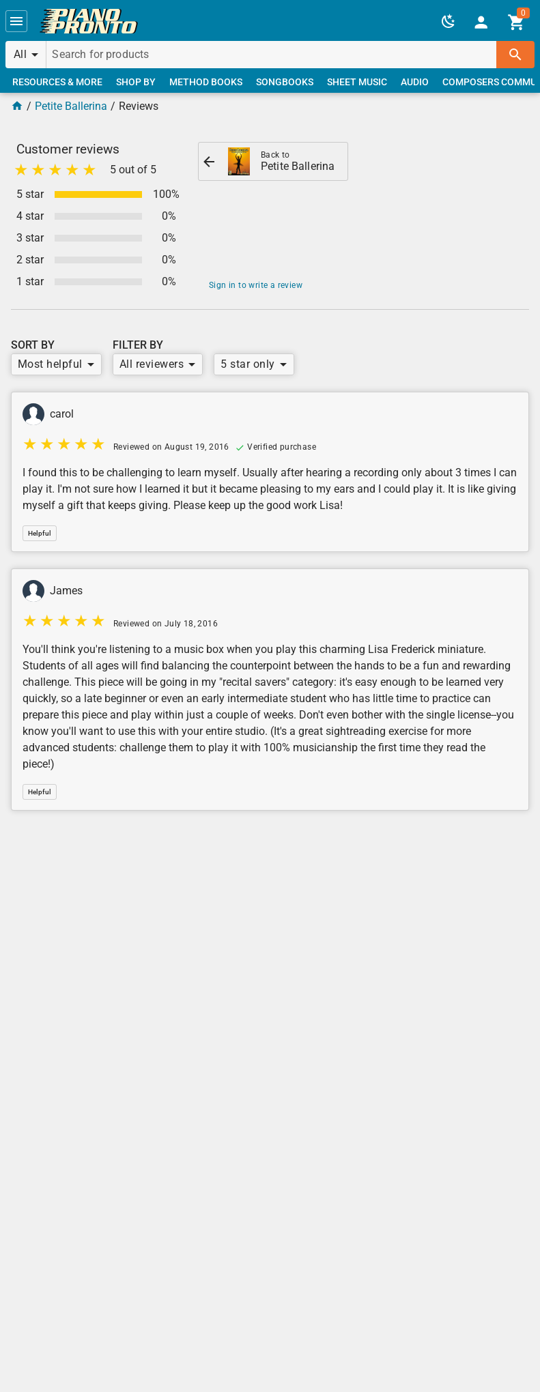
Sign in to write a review (255, 285)
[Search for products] (271, 54)
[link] (89, 21)
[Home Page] (17, 106)
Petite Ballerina (71, 106)
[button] (16, 21)
